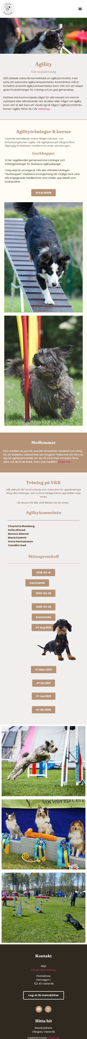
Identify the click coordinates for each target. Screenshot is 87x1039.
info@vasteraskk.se (43, 970)
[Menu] (80, 9)
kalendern (54, 489)
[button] (37, 582)
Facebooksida (33, 489)
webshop (43, 109)
